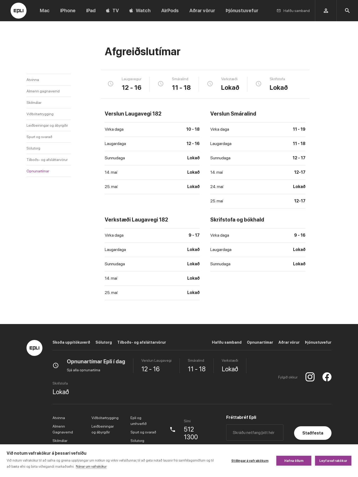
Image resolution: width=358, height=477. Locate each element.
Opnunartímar (38, 171)
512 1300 (191, 433)
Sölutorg (33, 148)
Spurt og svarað (39, 137)
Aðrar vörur (289, 342)
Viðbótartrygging (40, 114)
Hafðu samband (227, 342)
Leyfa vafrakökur (333, 461)
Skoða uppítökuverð (71, 342)
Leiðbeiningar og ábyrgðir (47, 125)
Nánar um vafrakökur (91, 467)
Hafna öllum (293, 461)
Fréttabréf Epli (241, 417)
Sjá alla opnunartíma (83, 370)
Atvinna (33, 80)
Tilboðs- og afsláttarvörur (47, 159)
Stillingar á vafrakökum (249, 461)
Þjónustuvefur (318, 342)
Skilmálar (34, 102)
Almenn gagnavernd (43, 91)
